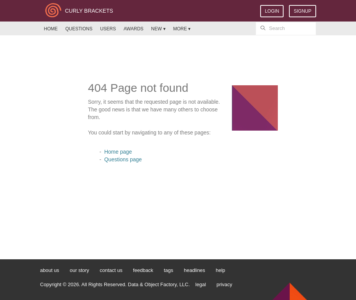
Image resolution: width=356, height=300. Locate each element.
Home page (118, 152)
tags (168, 270)
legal (200, 284)
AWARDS (134, 28)
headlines (194, 270)
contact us (111, 270)
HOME (51, 28)
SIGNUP (302, 11)
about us (49, 270)
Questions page (123, 159)
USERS (108, 28)
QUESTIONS (79, 28)
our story (79, 270)
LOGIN (272, 11)
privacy (224, 284)
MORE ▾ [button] (181, 28)
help (220, 270)
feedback (143, 270)
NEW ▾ (158, 28)
